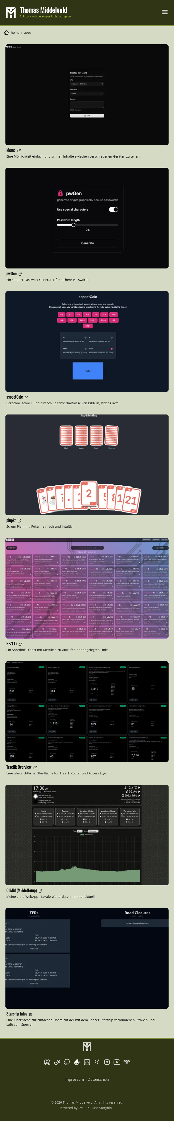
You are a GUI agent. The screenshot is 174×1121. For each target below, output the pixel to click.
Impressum (74, 1079)
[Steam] (57, 1062)
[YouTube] (117, 1062)
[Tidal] (126, 1062)
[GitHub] (67, 1062)
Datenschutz (98, 1079)
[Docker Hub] (77, 1062)
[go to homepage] (38, 13)
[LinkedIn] (87, 1062)
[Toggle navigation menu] (165, 12)
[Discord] (47, 1062)
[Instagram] (107, 1062)
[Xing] (97, 1062)
